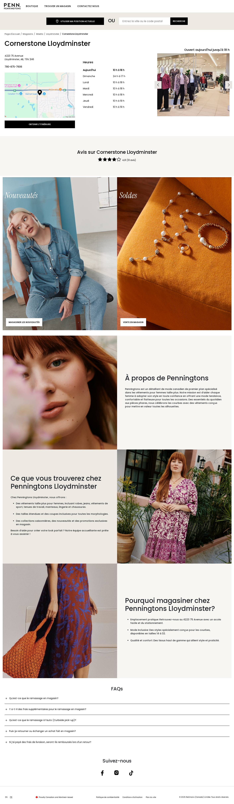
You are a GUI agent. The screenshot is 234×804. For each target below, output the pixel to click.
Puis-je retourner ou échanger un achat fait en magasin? (42, 731)
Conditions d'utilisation (132, 797)
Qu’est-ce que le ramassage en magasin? (33, 698)
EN (6, 797)
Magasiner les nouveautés (24, 322)
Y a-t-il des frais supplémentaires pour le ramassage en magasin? (47, 709)
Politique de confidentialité (107, 797)
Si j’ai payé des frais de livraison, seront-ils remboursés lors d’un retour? (50, 742)
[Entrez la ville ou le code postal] (144, 21)
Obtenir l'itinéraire (40, 124)
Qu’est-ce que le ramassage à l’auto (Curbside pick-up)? (42, 720)
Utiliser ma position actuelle (75, 21)
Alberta (39, 34)
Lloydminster (52, 34)
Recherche (179, 21)
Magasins (28, 34)
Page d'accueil (12, 34)
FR (11, 797)
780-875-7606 (13, 66)
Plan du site (151, 797)
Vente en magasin (133, 322)
